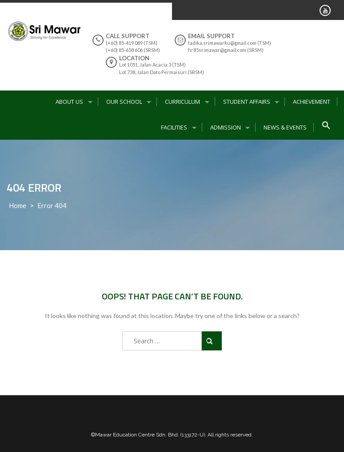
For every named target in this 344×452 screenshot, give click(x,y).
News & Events (285, 127)
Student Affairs (246, 102)
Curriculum (182, 102)
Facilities (174, 127)
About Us (69, 102)
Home (17, 205)
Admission (225, 127)
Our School (124, 102)
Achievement (311, 102)
